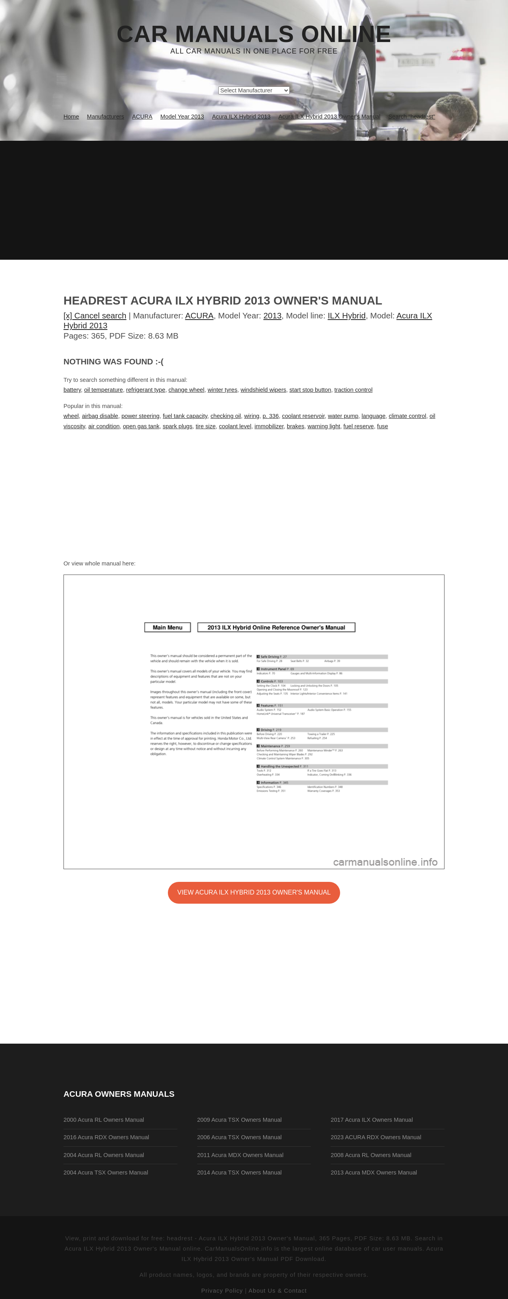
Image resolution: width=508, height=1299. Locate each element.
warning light (324, 426)
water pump (343, 416)
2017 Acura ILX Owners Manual (372, 1120)
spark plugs (177, 426)
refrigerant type (145, 390)
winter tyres (222, 390)
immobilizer (268, 426)
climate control (408, 416)
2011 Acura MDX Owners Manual (240, 1155)
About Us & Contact (277, 1291)
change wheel (186, 390)
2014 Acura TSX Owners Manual (239, 1172)
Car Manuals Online (254, 34)
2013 (273, 315)
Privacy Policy (222, 1291)
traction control (354, 390)
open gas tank (141, 426)
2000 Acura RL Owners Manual (104, 1120)
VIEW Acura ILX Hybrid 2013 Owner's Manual (254, 892)
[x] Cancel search (95, 315)
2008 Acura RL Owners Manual (371, 1155)
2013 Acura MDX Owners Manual (374, 1172)
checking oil (225, 416)
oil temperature (103, 390)
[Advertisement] (254, 200)
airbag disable (100, 416)
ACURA (199, 315)
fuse (382, 426)
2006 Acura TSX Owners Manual (239, 1137)
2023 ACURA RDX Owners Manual (376, 1137)
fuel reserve (358, 426)
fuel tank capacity (185, 416)
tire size (206, 426)
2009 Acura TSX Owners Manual (239, 1120)
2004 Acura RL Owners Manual (104, 1155)
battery (72, 390)
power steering (140, 416)
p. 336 (271, 416)
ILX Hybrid (347, 315)
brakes (295, 426)
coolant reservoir (303, 416)
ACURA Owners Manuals (119, 1093)
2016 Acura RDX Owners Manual (106, 1137)
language (373, 416)
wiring (251, 416)
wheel (71, 416)
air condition (103, 426)
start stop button (310, 390)
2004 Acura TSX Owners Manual (106, 1172)
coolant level (235, 426)
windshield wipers (263, 390)
